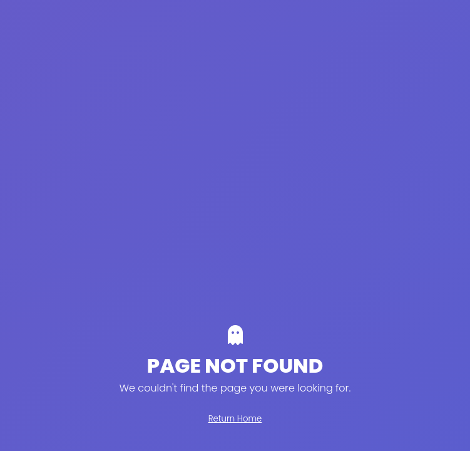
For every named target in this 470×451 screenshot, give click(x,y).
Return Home (235, 419)
